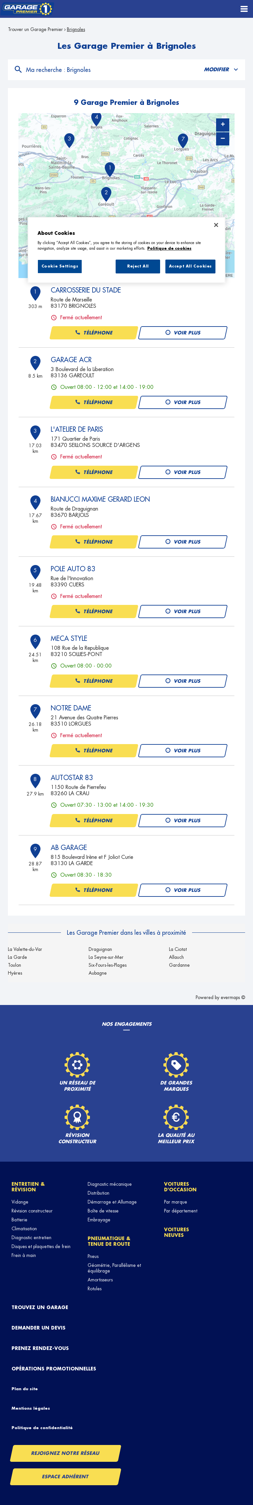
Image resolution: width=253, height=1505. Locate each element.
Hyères (15, 973)
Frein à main (24, 1255)
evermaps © (233, 997)
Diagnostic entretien (31, 1237)
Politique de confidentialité (42, 1428)
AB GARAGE (69, 847)
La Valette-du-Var (25, 949)
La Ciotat (178, 949)
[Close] (216, 225)
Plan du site (25, 1389)
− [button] (222, 138)
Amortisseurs (100, 1279)
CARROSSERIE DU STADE (86, 290)
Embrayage (99, 1219)
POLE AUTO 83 (73, 569)
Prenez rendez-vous (40, 1348)
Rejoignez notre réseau (65, 1453)
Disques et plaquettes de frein (41, 1246)
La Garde (17, 957)
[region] (126, 250)
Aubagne (98, 973)
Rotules (94, 1288)
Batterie (19, 1219)
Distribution (98, 1193)
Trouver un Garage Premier (35, 29)
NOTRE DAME (71, 708)
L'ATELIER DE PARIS (77, 429)
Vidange (20, 1202)
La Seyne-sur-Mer (106, 957)
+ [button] (223, 125)
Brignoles (76, 29)
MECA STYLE (69, 638)
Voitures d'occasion (180, 1187)
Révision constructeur (32, 1210)
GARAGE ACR (71, 360)
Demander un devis (39, 1328)
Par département (180, 1210)
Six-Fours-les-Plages (107, 965)
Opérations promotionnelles (54, 1368)
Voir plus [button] (182, 333)
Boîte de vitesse (103, 1210)
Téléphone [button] (93, 333)
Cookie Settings (60, 266)
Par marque (175, 1202)
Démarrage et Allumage (112, 1202)
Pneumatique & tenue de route (109, 1241)
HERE (228, 275)
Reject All (138, 266)
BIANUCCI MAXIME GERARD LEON (100, 499)
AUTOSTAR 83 (72, 777)
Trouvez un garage (40, 1307)
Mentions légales (31, 1408)
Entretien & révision (28, 1187)
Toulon (14, 965)
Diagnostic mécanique (110, 1184)
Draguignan (100, 949)
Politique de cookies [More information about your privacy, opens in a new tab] (169, 248)
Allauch (176, 957)
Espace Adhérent (66, 1476)
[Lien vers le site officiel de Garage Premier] (27, 9)
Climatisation (24, 1228)
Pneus (93, 1256)
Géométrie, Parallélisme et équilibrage (114, 1268)
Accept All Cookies (190, 266)
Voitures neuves (176, 1232)
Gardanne (179, 965)
